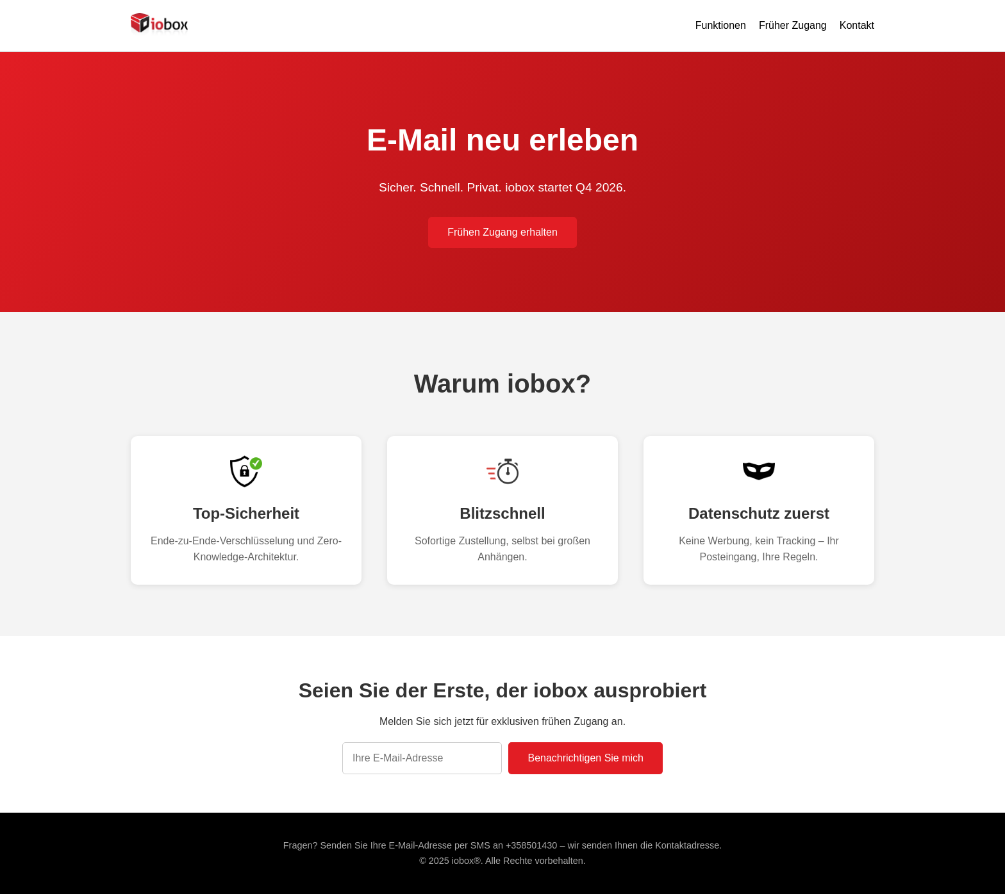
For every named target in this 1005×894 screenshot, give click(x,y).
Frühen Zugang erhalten (502, 232)
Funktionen (720, 25)
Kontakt (857, 25)
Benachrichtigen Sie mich (585, 757)
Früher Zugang (793, 25)
